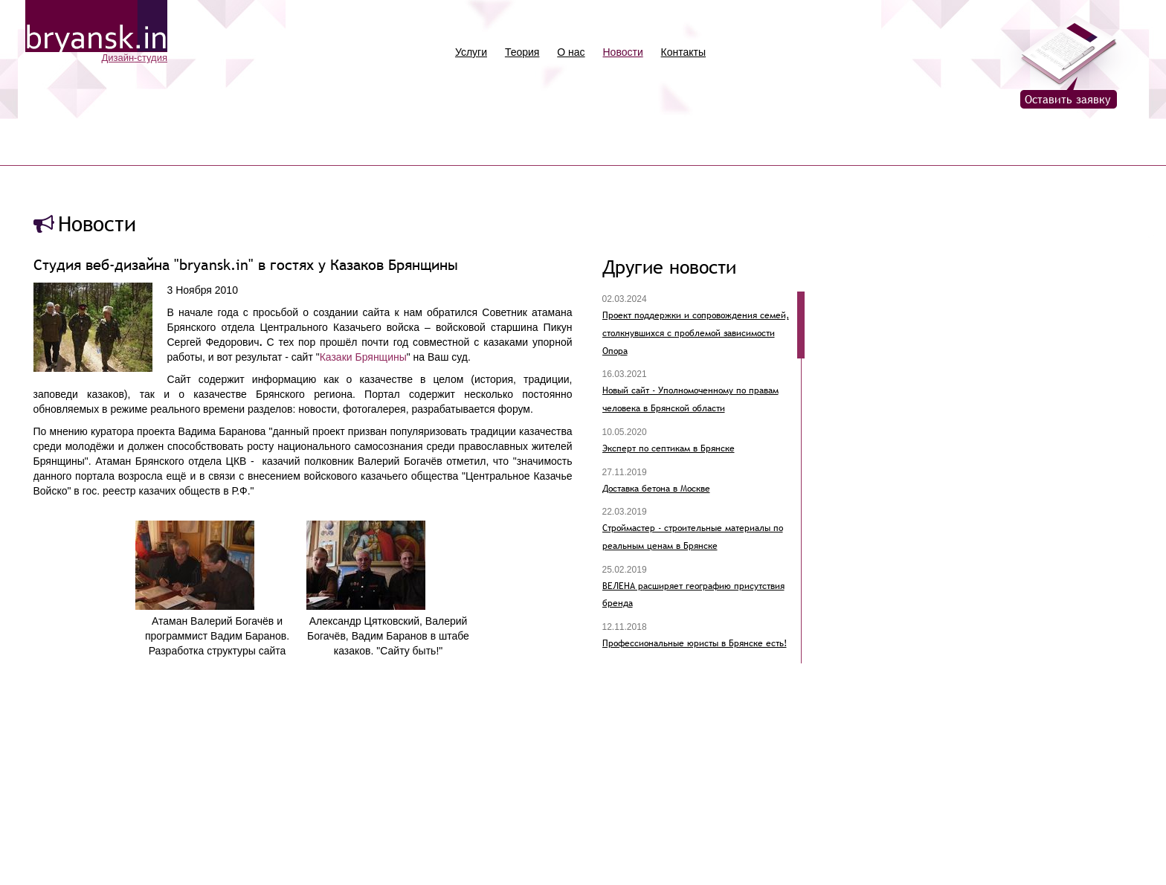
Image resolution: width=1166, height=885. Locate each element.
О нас (570, 52)
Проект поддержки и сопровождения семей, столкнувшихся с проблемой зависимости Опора (695, 332)
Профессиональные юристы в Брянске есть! (694, 643)
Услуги (471, 52)
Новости (623, 52)
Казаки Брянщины (363, 357)
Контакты (683, 52)
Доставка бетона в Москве (656, 488)
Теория (522, 52)
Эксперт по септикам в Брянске (668, 448)
